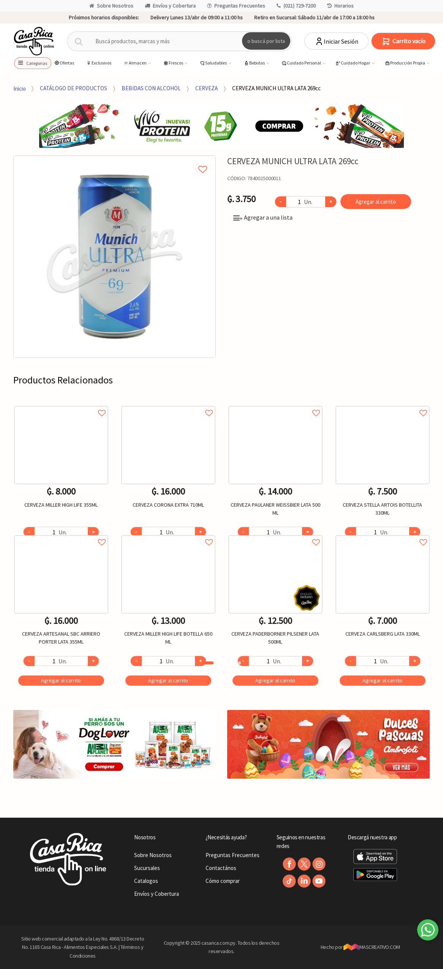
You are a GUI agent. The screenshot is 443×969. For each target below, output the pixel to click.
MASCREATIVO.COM (371, 947)
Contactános (221, 868)
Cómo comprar (223, 880)
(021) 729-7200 (296, 5)
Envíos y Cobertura (170, 5)
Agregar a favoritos (61, 404)
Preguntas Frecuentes (236, 5)
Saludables (213, 63)
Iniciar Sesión (336, 41)
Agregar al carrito (376, 201)
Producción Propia (405, 63)
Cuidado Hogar (353, 63)
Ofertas (64, 62)
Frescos (173, 63)
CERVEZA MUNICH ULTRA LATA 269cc (276, 88)
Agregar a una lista (263, 217)
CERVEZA (206, 88)
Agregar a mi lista (114, 161)
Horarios (340, 5)
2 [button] (239, 663)
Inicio (19, 88)
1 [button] (208, 663)
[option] (115, 257)
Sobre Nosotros (111, 5)
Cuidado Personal (301, 63)
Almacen (135, 63)
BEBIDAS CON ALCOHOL (151, 88)
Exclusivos (98, 62)
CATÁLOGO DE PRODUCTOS (73, 88)
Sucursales (147, 868)
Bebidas (255, 63)
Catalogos (146, 880)
